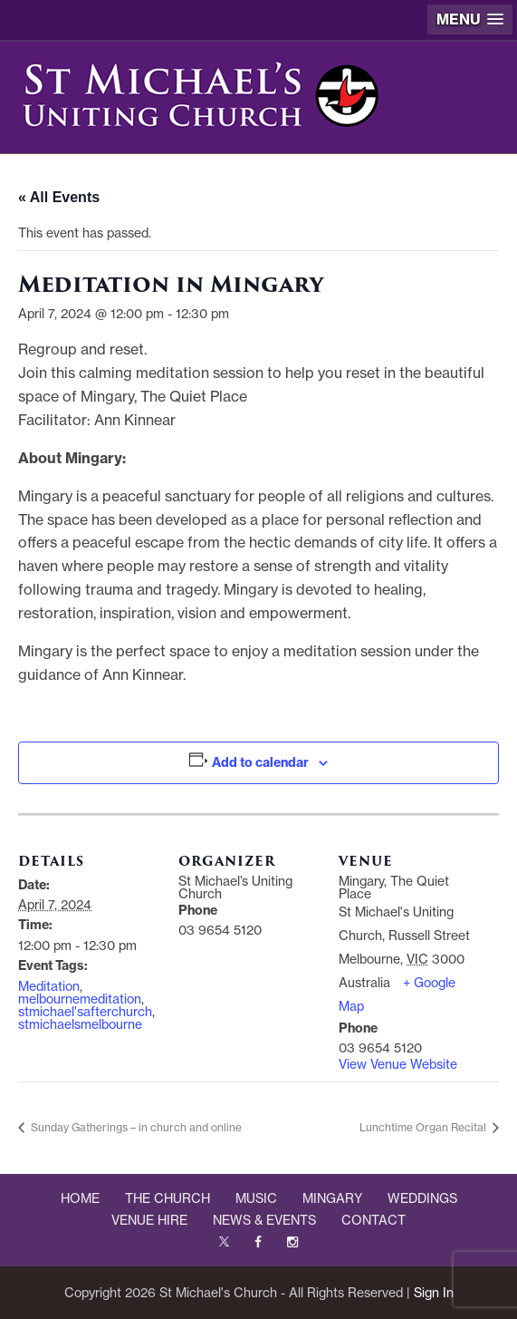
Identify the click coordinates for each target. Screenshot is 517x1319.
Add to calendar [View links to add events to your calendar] (260, 762)
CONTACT (373, 1220)
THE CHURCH (167, 1198)
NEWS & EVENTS (264, 1220)
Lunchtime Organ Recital (424, 1127)
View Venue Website (398, 1064)
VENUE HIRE (149, 1220)
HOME (80, 1198)
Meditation (49, 986)
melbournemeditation (79, 999)
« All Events (59, 197)
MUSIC (256, 1198)
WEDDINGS (422, 1198)
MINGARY (332, 1198)
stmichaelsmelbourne (80, 1024)
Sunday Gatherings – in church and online (135, 1127)
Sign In (434, 1293)
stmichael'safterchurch (85, 1012)
